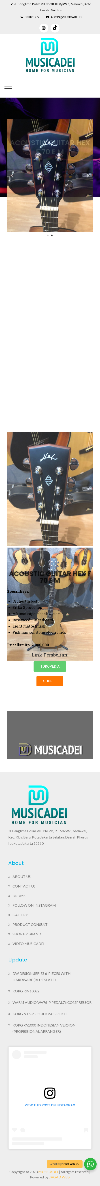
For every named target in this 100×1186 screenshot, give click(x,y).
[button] (50, 666)
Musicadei (48, 1172)
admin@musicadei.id (64, 17)
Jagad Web (59, 1177)
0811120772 (30, 17)
